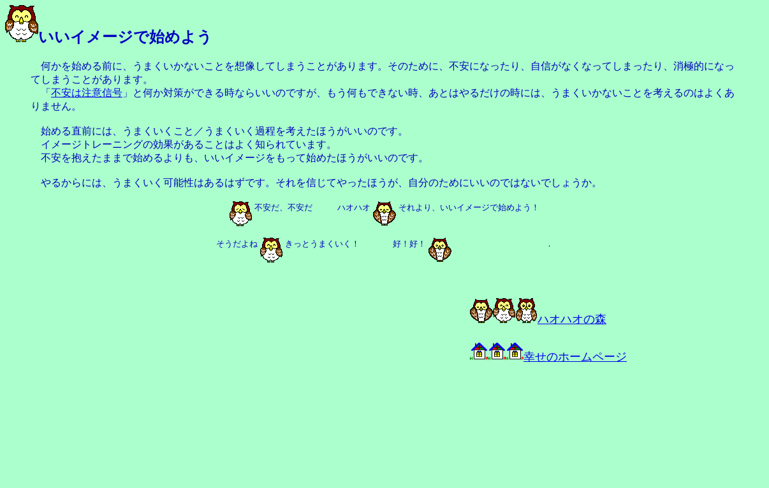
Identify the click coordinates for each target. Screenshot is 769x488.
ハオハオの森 (538, 319)
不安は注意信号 (86, 92)
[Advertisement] (148, 387)
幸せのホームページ (548, 356)
